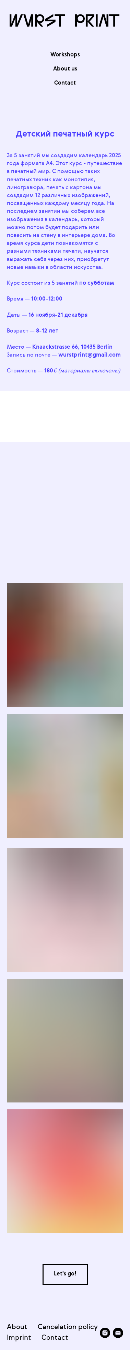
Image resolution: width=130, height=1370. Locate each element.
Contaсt (65, 83)
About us (65, 69)
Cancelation (57, 1329)
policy (88, 1329)
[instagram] (12, 1355)
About (17, 1329)
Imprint (19, 1339)
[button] (65, 1274)
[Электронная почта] (25, 1355)
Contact (55, 1339)
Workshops (65, 55)
